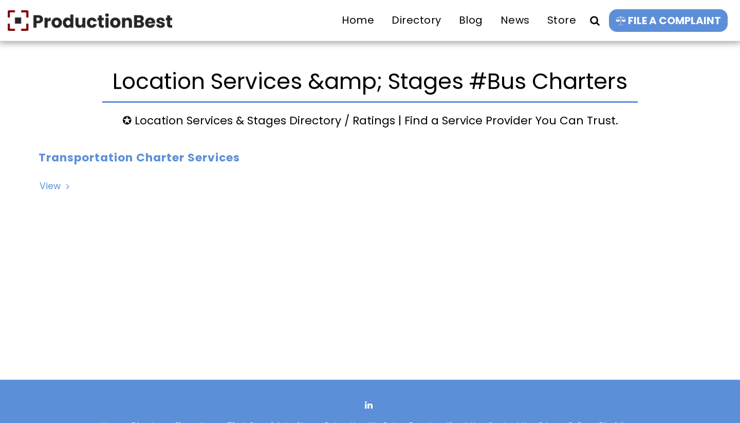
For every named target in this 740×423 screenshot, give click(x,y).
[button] (594, 20)
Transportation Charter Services (139, 157)
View (56, 186)
